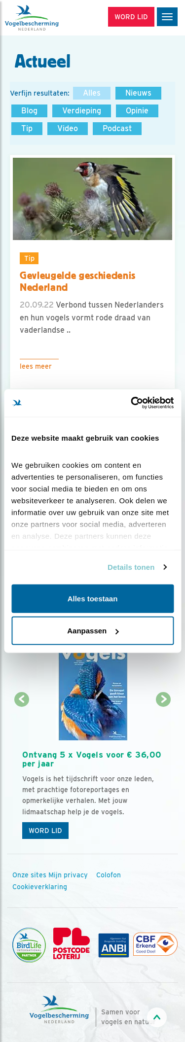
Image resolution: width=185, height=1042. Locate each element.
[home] (49, 18)
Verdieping (81, 110)
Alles (92, 93)
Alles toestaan (93, 598)
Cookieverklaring (39, 887)
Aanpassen (92, 630)
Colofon (108, 875)
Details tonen (131, 567)
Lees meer (36, 366)
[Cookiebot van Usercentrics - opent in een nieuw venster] (132, 403)
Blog (29, 110)
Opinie (137, 110)
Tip (27, 128)
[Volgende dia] (163, 772)
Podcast (117, 128)
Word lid (45, 830)
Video (67, 128)
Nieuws (138, 93)
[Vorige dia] (21, 772)
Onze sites (29, 875)
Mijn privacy (68, 875)
